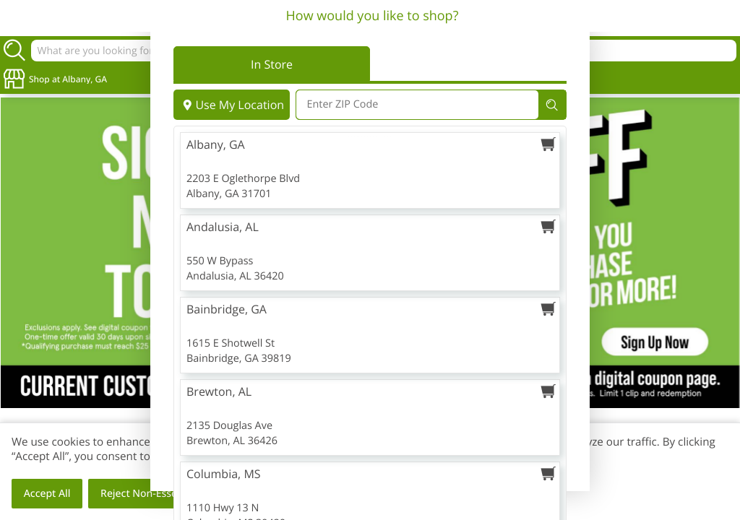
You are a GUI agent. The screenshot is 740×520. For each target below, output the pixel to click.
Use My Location (231, 105)
